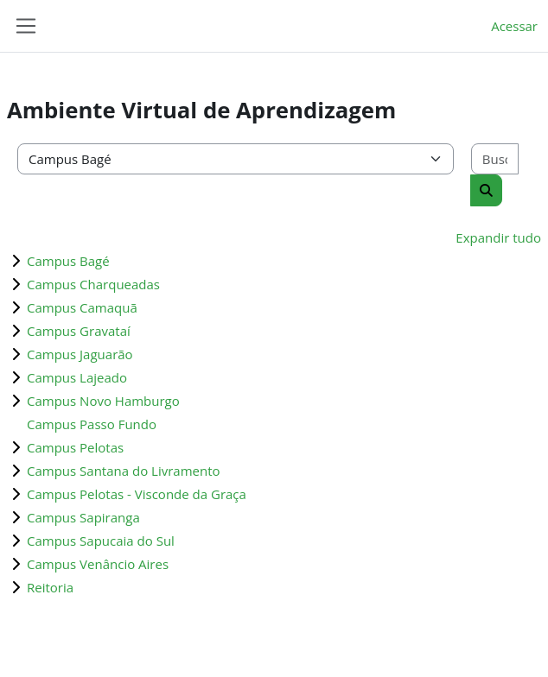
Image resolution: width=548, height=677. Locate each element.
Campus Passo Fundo (91, 424)
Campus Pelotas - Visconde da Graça (136, 494)
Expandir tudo (498, 237)
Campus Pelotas (75, 447)
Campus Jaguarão (80, 354)
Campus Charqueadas (93, 284)
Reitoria (50, 587)
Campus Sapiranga (83, 517)
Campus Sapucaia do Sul (101, 540)
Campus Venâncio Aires (98, 564)
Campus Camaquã (82, 307)
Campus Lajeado (77, 377)
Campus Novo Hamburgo (103, 400)
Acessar (514, 26)
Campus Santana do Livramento (123, 470)
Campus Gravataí (79, 330)
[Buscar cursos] (495, 159)
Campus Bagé (68, 260)
